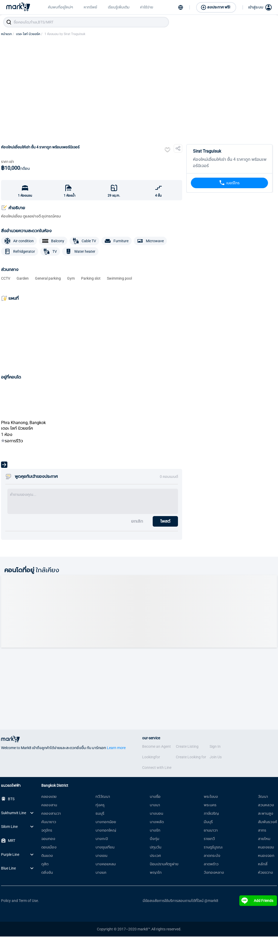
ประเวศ (155, 856)
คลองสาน (49, 805)
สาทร (262, 831)
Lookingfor (151, 757)
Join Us (216, 757)
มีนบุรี (208, 822)
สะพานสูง (265, 814)
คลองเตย (49, 797)
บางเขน (101, 856)
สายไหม (264, 839)
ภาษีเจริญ (211, 814)
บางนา (155, 805)
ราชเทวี (209, 839)
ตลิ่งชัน (47, 873)
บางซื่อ (155, 797)
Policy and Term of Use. (20, 901)
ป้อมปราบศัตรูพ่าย (164, 864)
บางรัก (155, 831)
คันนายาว (48, 822)
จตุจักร (46, 831)
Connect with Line (156, 768)
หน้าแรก (7, 34)
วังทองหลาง (214, 873)
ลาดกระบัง (212, 856)
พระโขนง (211, 797)
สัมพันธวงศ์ (267, 822)
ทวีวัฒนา (103, 797)
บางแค (101, 873)
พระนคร (210, 805)
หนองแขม (266, 848)
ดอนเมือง (49, 848)
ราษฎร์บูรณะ (213, 848)
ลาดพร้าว (211, 864)
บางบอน (156, 814)
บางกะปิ (102, 839)
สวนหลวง (266, 805)
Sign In (215, 747)
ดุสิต (44, 864)
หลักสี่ (262, 864)
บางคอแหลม (106, 864)
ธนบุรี (100, 814)
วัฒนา (263, 797)
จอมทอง (48, 839)
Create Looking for (191, 757)
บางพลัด (157, 822)
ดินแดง (47, 856)
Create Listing (187, 747)
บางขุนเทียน (105, 848)
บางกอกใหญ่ (106, 831)
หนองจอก (266, 856)
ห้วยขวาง (265, 873)
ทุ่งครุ (100, 805)
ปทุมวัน (155, 848)
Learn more (116, 748)
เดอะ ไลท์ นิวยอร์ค (29, 34)
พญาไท (156, 873)
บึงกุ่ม (154, 839)
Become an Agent (156, 747)
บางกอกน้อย (106, 822)
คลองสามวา (51, 814)
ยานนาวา (211, 831)
